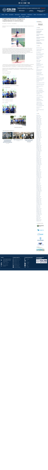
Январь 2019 (38, 209)
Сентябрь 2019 (39, 204)
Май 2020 (38, 195)
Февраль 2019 (38, 208)
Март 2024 (38, 144)
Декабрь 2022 (38, 160)
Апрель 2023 (38, 156)
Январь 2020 (38, 199)
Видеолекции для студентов (18, 139)
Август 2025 (38, 125)
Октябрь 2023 (38, 149)
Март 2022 (38, 170)
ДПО (20, 16)
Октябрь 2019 (38, 203)
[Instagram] (23, 3)
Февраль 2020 (38, 198)
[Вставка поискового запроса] (40, 19)
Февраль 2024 (38, 145)
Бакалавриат (11, 14)
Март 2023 (38, 157)
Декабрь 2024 (38, 134)
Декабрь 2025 (38, 120)
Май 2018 (38, 216)
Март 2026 (38, 117)
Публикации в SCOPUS (40, 82)
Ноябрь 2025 (38, 121)
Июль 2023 (38, 153)
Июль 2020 (38, 193)
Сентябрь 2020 (39, 190)
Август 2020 (38, 191)
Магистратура (17, 14)
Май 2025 (38, 128)
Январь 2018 (38, 220)
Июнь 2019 (38, 206)
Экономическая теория (39, 29)
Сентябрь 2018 (39, 214)
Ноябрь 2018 (38, 211)
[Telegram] (29, 3)
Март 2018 (38, 218)
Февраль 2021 (38, 185)
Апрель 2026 (38, 116)
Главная (3, 14)
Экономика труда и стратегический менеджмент (39, 32)
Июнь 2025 (38, 127)
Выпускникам (24, 14)
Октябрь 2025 (38, 122)
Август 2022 (38, 165)
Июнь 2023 (38, 154)
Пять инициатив (40, 14)
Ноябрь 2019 (38, 201)
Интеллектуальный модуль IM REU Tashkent (39, 57)
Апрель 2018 (38, 217)
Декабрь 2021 (38, 174)
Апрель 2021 (38, 183)
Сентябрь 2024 (39, 137)
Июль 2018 (38, 215)
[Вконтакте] (21, 3)
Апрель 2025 (38, 129)
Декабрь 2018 (38, 210)
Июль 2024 (38, 139)
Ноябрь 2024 (38, 135)
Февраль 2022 (38, 171)
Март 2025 (38, 130)
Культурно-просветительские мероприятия (39, 64)
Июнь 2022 (38, 167)
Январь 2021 (38, 186)
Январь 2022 (38, 173)
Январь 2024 (38, 146)
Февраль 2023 (38, 158)
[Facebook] (19, 3)
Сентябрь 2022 (39, 164)
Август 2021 (38, 178)
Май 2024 (38, 141)
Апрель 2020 (38, 196)
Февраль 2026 (38, 118)
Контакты (27, 16)
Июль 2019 (38, 205)
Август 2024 (38, 138)
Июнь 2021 (38, 180)
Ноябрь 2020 (38, 188)
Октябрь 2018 (38, 213)
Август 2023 (38, 151)
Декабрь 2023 (38, 147)
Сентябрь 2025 (39, 124)
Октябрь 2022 (38, 163)
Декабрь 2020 (38, 187)
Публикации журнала (40, 84)
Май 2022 (38, 168)
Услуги (23, 16)
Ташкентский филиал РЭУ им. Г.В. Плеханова (40, 258)
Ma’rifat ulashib (39, 47)
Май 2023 (38, 155)
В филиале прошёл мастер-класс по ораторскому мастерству (29, 140)
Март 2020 (38, 197)
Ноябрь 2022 (38, 161)
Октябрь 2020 (38, 189)
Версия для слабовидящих (40, 24)
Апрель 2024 (38, 143)
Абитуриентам (30, 14)
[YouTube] (25, 3)
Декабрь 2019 (38, 200)
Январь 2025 (38, 133)
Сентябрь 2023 (39, 150)
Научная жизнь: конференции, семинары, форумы (39, 73)
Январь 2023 (38, 159)
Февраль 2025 (38, 131)
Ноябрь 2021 (38, 175)
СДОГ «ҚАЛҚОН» (39, 95)
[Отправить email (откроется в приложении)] (27, 3)
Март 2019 (38, 207)
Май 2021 (38, 181)
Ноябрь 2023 (38, 148)
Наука (44, 14)
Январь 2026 (38, 119)
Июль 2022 (38, 166)
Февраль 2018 (38, 219)
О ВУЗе (6, 14)
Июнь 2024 (38, 140)
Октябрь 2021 (38, 176)
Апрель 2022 (38, 169)
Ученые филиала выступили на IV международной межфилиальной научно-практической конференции (7, 141)
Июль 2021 (38, 179)
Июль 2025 (38, 126)
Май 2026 (38, 115)
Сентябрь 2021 (39, 177)
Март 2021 (38, 184)
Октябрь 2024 (38, 136)
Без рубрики (38, 52)
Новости (35, 14)
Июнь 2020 (38, 194)
